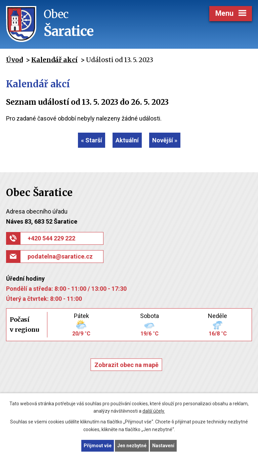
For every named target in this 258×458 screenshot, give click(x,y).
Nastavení (163, 445)
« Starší (91, 140)
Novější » (164, 140)
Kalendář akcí (54, 60)
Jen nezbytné (131, 445)
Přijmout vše (98, 445)
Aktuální (127, 140)
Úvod (14, 60)
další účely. (153, 411)
